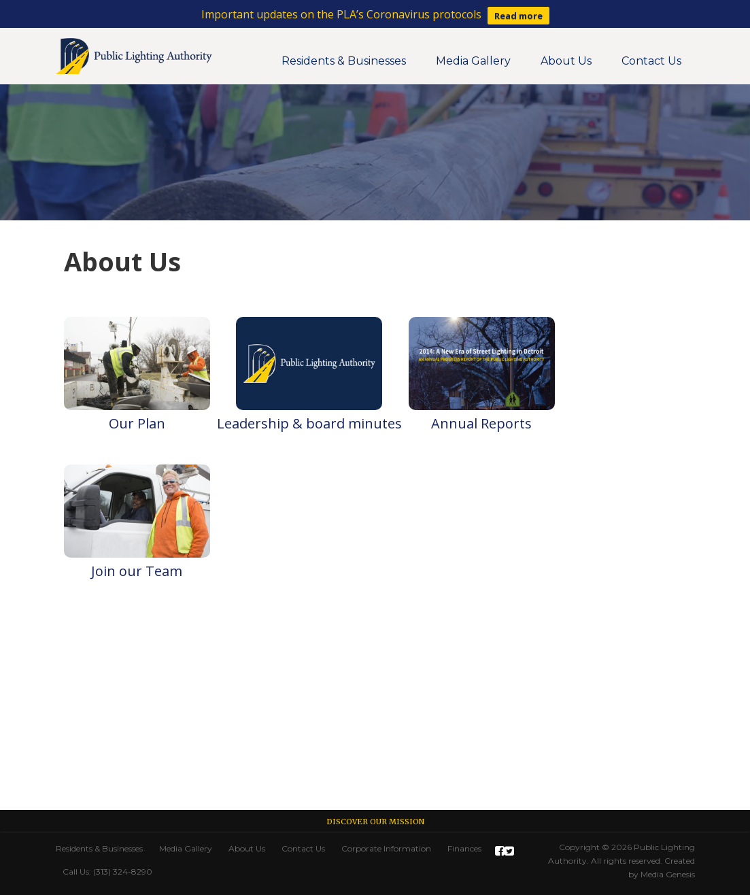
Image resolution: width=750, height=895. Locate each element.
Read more (518, 16)
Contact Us (651, 60)
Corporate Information (386, 848)
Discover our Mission (375, 821)
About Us (566, 60)
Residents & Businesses (344, 60)
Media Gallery (473, 60)
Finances (464, 848)
